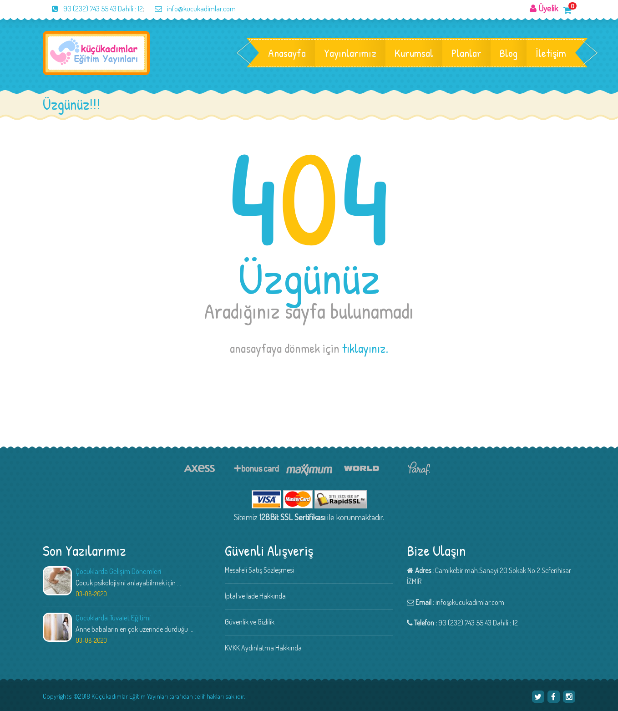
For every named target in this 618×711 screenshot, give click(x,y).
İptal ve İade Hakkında (255, 595)
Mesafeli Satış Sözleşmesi (259, 569)
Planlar (466, 52)
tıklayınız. (365, 348)
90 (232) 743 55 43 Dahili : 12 (93, 8)
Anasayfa (287, 52)
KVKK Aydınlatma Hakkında (263, 647)
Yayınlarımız (350, 52)
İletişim (551, 52)
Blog (509, 52)
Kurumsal (413, 52)
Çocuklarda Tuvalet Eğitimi (113, 617)
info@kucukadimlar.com (191, 8)
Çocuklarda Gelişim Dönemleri (118, 571)
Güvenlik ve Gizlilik (249, 621)
